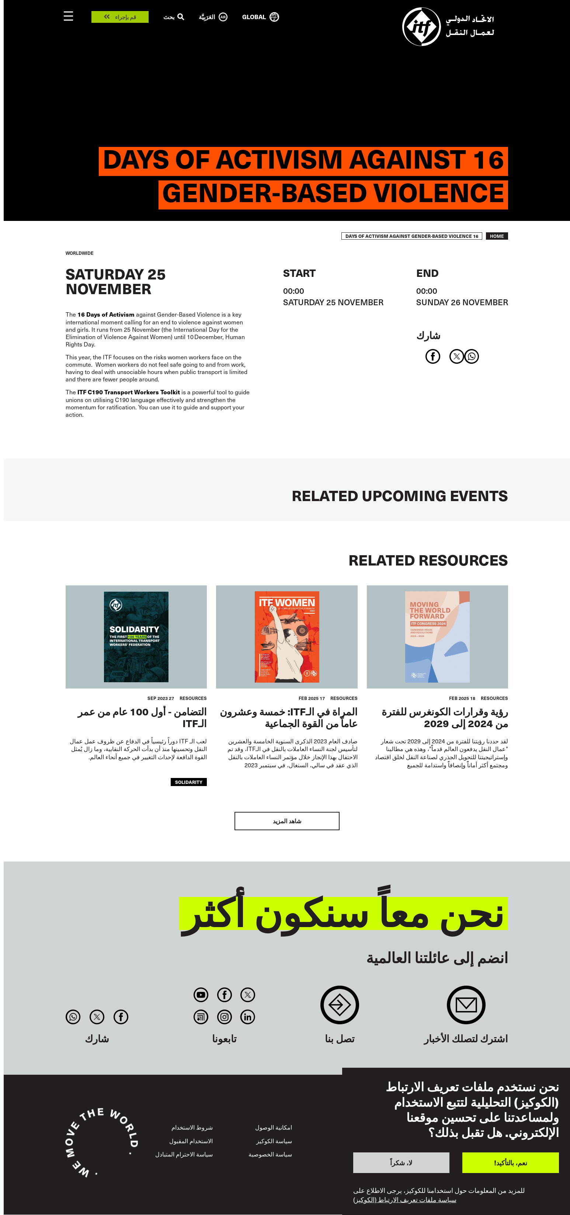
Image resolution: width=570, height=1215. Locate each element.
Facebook (224, 994)
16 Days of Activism (106, 314)
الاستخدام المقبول (191, 1140)
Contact (339, 1009)
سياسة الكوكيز (274, 1140)
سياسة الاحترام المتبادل (184, 1153)
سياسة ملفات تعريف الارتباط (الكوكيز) (404, 1199)
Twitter (248, 994)
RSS (201, 1017)
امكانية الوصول (273, 1127)
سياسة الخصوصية (270, 1153)
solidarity (188, 782)
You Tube (201, 994)
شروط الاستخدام (192, 1127)
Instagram (224, 1017)
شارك (428, 335)
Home (497, 236)
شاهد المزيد (287, 821)
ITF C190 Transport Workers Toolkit (128, 392)
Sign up (466, 1009)
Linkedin (248, 1017)
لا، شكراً (401, 1162)
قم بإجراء (125, 17)
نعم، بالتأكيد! (510, 1162)
